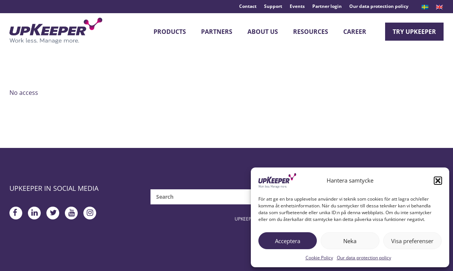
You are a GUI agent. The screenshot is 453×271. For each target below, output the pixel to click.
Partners (216, 31)
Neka (349, 241)
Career (354, 31)
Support (273, 6)
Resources (310, 31)
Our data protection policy (364, 257)
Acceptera (287, 241)
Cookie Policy (319, 257)
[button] (438, 180)
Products (170, 31)
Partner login (327, 6)
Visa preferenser (412, 241)
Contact (247, 6)
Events (297, 6)
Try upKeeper (414, 31)
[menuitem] (425, 7)
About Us (262, 31)
